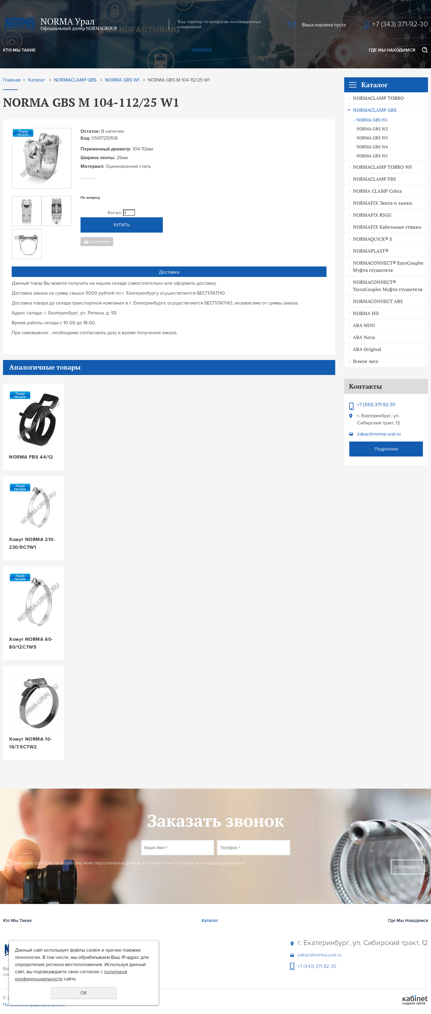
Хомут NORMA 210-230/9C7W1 (32, 543)
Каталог (202, 50)
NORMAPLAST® (370, 251)
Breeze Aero (365, 361)
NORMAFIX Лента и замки (382, 203)
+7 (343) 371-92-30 (400, 24)
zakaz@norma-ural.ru (379, 434)
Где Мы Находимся (392, 50)
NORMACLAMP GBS (375, 110)
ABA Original (367, 349)
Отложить (100, 241)
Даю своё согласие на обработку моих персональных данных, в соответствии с (130, 863)
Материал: (92, 166)
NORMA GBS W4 (372, 147)
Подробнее (386, 449)
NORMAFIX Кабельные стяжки (387, 227)
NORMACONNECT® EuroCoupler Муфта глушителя (388, 266)
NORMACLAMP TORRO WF (382, 167)
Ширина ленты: (98, 158)
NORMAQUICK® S (372, 239)
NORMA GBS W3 (372, 138)
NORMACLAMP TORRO (378, 98)
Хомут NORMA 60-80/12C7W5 (31, 643)
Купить (122, 224)
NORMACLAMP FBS (374, 179)
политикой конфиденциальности (211, 863)
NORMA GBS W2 (372, 129)
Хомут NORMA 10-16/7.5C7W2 (30, 743)
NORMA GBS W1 (372, 120)
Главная (12, 80)
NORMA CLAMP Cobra (377, 191)
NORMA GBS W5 (372, 156)
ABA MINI (364, 325)
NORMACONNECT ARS (378, 301)
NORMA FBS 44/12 (31, 457)
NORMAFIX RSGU (372, 215)
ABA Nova (364, 337)
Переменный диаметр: (106, 149)
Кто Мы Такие (19, 50)
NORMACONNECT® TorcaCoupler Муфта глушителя (387, 285)
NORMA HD (366, 313)
